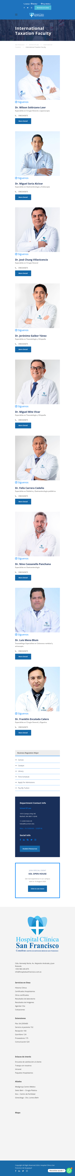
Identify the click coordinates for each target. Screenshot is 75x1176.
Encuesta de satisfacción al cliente (28, 1062)
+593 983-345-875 (22, 969)
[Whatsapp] (69, 1170)
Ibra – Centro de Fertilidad (25, 1094)
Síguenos (21, 102)
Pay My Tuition (23, 788)
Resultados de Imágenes (24, 1002)
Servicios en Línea (43, 8)
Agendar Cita (20, 1006)
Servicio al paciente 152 (24, 1027)
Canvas (21, 760)
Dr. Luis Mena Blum (26, 640)
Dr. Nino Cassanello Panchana (33, 564)
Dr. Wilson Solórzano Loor (30, 107)
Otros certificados (22, 995)
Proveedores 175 (21, 1038)
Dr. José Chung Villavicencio (31, 259)
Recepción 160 (20, 1031)
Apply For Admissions (26, 782)
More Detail (23, 121)
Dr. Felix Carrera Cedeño (29, 488)
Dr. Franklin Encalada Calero (32, 719)
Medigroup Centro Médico (25, 1087)
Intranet (18, 1069)
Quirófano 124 (20, 1034)
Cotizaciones (20, 1010)
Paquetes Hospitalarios (24, 1073)
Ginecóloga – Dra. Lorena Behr (27, 1098)
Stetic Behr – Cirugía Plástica (26, 1090)
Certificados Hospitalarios (25, 991)
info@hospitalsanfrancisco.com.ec (28, 972)
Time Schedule (23, 777)
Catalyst (21, 765)
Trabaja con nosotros (23, 1065)
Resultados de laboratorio (25, 999)
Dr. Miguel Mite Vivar (27, 411)
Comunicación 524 (22, 1042)
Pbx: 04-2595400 (21, 1023)
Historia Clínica (21, 988)
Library (20, 771)
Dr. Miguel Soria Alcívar (29, 183)
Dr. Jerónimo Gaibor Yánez (31, 335)
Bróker (35, 4)
